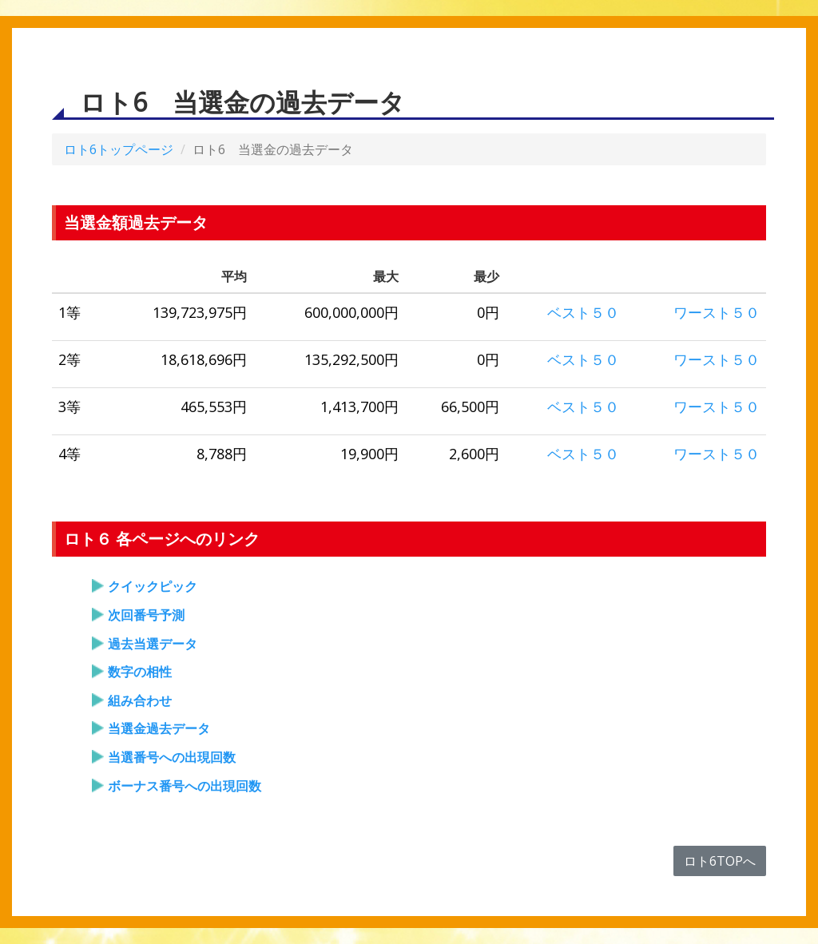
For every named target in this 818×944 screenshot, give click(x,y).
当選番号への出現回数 (172, 757)
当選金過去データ (159, 728)
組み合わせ (140, 700)
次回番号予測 (146, 615)
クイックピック (152, 586)
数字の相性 (140, 671)
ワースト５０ (716, 312)
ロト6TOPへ (720, 861)
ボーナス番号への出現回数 (184, 786)
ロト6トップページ (118, 149)
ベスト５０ (583, 312)
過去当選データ (152, 643)
